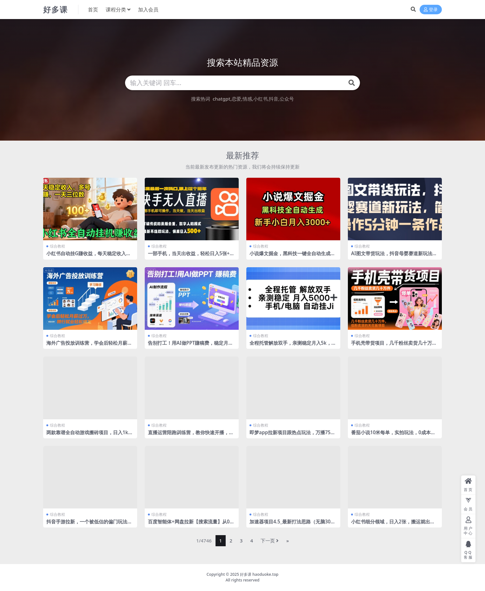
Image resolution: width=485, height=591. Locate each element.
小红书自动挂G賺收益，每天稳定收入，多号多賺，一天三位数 (88, 256)
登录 (431, 9)
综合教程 (57, 246)
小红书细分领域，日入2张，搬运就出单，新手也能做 (390, 524)
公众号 (287, 99)
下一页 (270, 540)
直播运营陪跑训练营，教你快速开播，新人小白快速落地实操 (191, 435)
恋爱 (236, 99)
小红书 (260, 99)
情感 (247, 99)
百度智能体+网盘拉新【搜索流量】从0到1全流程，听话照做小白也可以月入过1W (191, 524)
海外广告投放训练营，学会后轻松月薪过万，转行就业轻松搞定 (89, 346)
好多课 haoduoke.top (259, 574)
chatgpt (221, 99)
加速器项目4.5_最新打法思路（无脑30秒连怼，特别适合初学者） (292, 524)
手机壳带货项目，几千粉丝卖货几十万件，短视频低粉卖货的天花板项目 (391, 346)
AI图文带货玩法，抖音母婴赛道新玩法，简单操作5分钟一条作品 (394, 256)
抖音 (273, 99)
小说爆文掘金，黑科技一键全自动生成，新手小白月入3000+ (292, 256)
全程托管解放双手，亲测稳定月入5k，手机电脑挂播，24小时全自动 (292, 346)
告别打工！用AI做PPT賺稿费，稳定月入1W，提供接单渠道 (190, 346)
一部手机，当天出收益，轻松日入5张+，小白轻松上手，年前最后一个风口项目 (191, 256)
